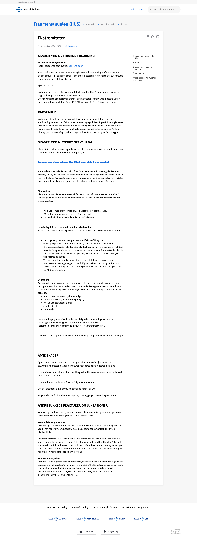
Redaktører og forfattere (104, 507)
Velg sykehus (137, 9)
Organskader (90, 24)
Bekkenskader (76, 66)
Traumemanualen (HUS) (57, 24)
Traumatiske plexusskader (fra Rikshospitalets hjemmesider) (73, 162)
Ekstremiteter (126, 24)
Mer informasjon (70, 46)
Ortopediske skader (108, 24)
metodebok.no (21, 2)
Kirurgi (32, 2)
